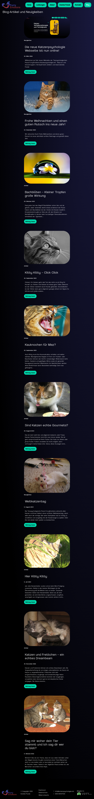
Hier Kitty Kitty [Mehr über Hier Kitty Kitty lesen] (36, 576)
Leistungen (40, 5)
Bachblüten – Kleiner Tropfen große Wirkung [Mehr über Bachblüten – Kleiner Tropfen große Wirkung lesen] (45, 194)
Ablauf (52, 5)
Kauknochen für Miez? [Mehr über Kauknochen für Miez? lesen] (40, 345)
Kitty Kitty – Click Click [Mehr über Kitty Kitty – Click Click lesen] (41, 272)
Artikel (26, 185)
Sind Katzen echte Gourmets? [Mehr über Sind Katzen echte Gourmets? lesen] (46, 425)
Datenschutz (43, 792)
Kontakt (78, 5)
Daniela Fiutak (65, 5)
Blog (87, 5)
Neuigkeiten (27, 40)
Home (29, 5)
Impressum (42, 790)
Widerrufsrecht (44, 795)
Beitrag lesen (30, 72)
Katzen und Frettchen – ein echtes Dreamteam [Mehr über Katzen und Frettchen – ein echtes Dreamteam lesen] (44, 656)
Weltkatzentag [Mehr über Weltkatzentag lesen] (35, 501)
